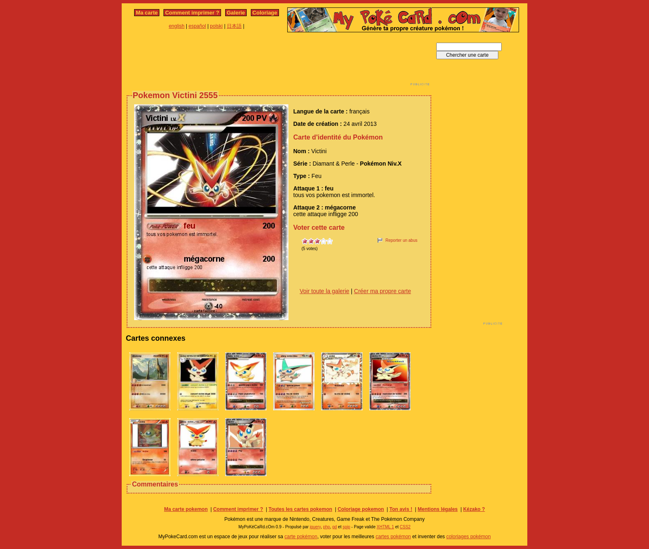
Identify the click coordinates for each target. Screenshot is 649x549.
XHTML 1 (385, 527)
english (177, 26)
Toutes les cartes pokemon (300, 509)
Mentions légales (438, 509)
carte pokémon (300, 536)
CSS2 (405, 527)
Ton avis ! (400, 509)
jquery (315, 527)
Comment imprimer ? (192, 13)
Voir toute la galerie (324, 291)
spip (346, 527)
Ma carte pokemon (185, 509)
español (197, 26)
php (326, 527)
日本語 (234, 26)
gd (334, 527)
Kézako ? (474, 509)
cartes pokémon (393, 536)
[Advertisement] (279, 61)
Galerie (236, 13)
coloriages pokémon (468, 536)
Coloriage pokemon (361, 509)
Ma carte (147, 13)
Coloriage (264, 13)
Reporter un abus (401, 240)
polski (216, 26)
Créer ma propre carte (382, 291)
